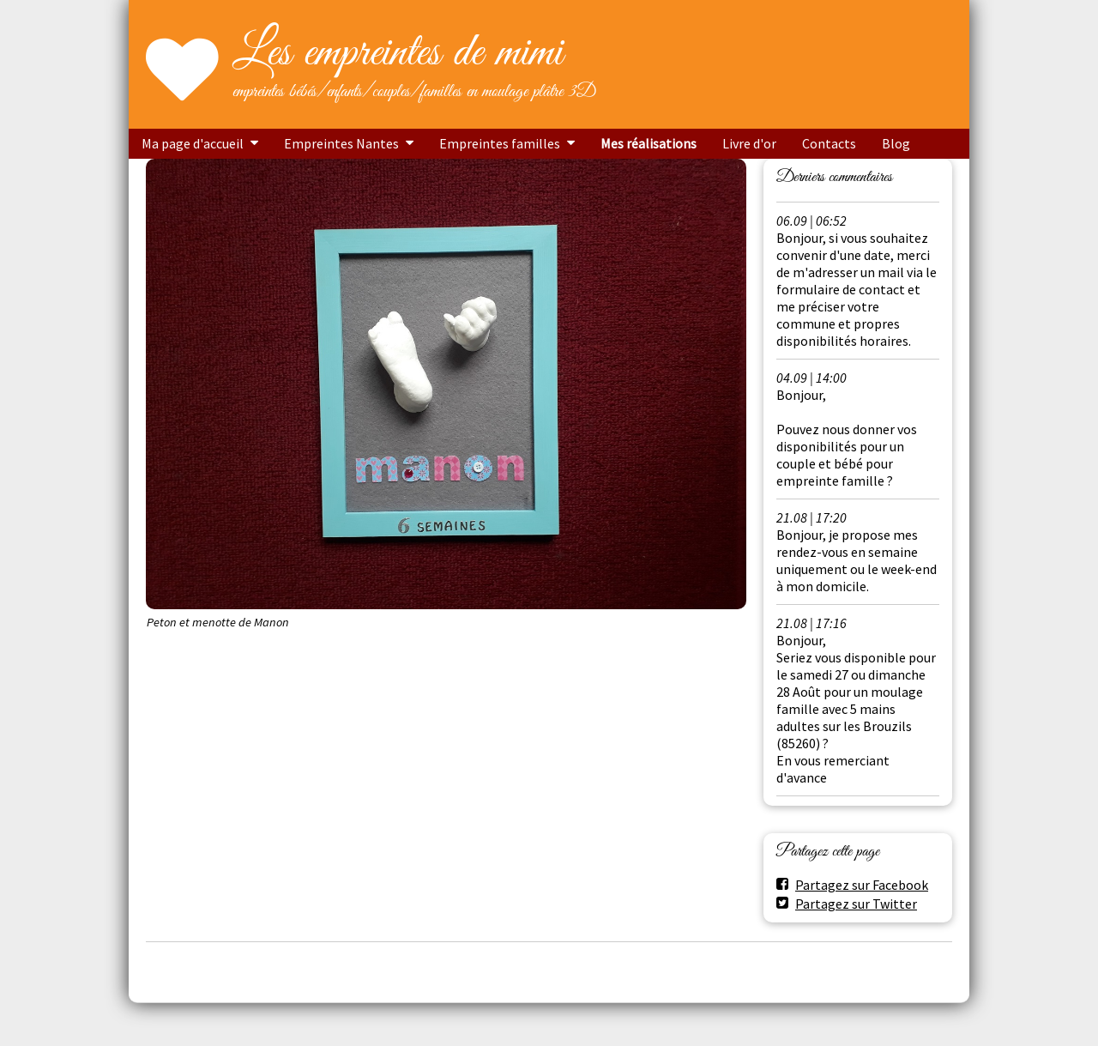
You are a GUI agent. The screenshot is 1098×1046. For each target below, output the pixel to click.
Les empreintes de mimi (397, 53)
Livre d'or (749, 143)
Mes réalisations (648, 143)
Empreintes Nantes (341, 143)
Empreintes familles (499, 143)
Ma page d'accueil (193, 143)
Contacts (829, 143)
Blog (896, 143)
